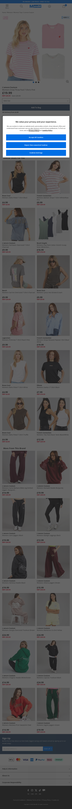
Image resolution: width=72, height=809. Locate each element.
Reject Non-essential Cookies (36, 145)
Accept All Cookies (36, 137)
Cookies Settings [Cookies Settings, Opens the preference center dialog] (36, 153)
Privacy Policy (34, 130)
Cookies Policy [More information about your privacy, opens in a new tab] (47, 130)
